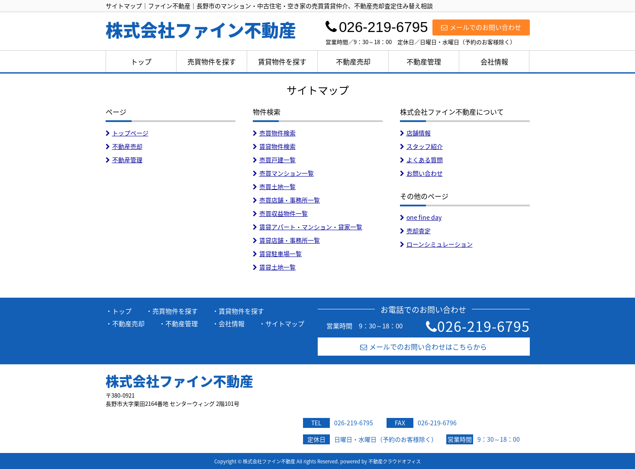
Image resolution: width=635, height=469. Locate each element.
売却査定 (415, 230)
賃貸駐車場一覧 (277, 253)
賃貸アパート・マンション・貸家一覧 (307, 226)
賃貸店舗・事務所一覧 (286, 240)
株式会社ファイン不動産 (179, 381)
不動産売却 (353, 61)
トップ (141, 61)
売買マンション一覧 (283, 173)
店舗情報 (415, 132)
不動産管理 (423, 61)
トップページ (127, 132)
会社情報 (494, 61)
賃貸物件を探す (282, 61)
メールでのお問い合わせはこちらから (423, 346)
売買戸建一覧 (274, 159)
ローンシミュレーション (436, 244)
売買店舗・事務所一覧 (286, 200)
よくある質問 (421, 159)
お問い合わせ (421, 173)
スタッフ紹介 (421, 146)
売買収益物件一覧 (280, 213)
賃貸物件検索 (274, 146)
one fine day (421, 217)
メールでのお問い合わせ (481, 27)
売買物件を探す (211, 61)
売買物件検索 (274, 132)
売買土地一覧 (274, 186)
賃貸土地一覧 (274, 267)
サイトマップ (284, 323)
